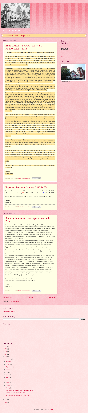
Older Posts (53, 298)
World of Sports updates (8, 311)
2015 (6, 351)
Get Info (63, 57)
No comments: (26, 178)
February (8, 385)
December (8, 359)
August (8, 369)
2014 (6, 354)
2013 (6, 356)
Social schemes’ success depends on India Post (17, 395)
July (7, 372)
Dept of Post (25, 36)
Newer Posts (7, 298)
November (9, 361)
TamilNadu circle (11, 36)
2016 (6, 349)
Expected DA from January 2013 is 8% (26, 187)
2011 (6, 402)
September (9, 367)
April (7, 380)
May (7, 377)
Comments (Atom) (14, 301)
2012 (6, 399)
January (8, 388)
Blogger (52, 409)
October (8, 364)
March (8, 382)
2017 (6, 346)
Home (30, 298)
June (7, 374)
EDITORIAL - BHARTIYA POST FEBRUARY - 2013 (23, 47)
